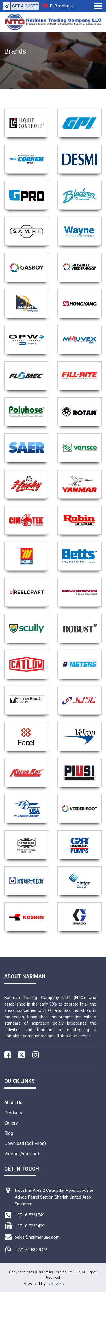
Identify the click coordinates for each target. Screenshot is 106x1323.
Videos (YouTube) (21, 1184)
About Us (13, 1133)
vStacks (56, 1314)
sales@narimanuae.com (37, 1267)
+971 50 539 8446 (31, 1280)
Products (13, 1143)
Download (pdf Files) (25, 1173)
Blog (8, 1163)
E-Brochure (62, 6)
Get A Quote (20, 6)
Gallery (11, 1153)
